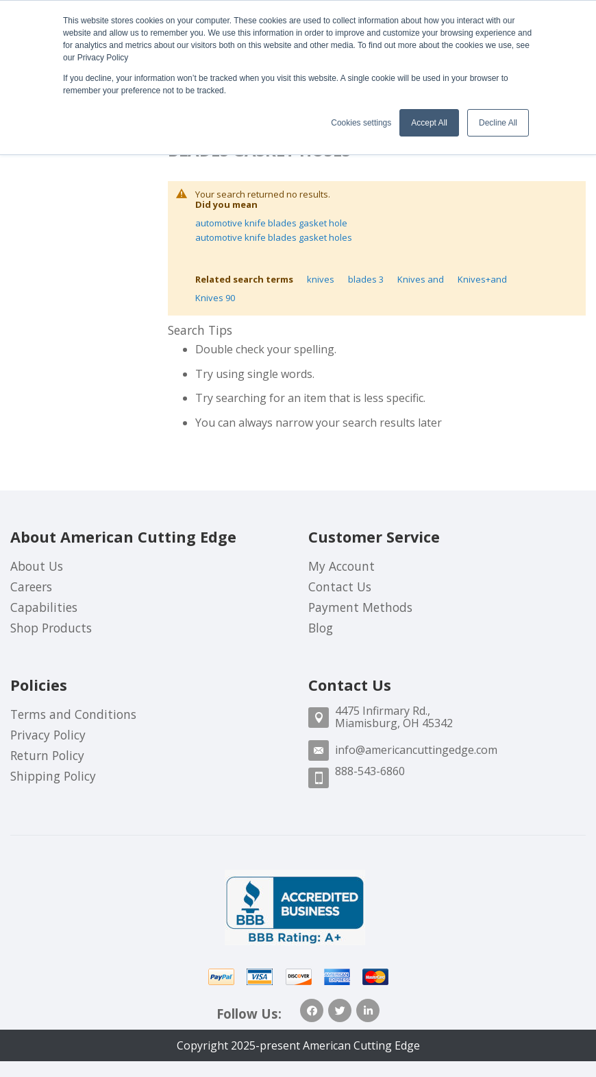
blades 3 (366, 279)
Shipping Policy (53, 776)
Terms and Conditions (73, 714)
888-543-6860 (370, 771)
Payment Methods (360, 607)
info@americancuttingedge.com (416, 749)
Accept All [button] (429, 123)
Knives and (420, 279)
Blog (320, 627)
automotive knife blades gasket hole (271, 223)
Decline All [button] (498, 123)
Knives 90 (215, 298)
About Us (36, 566)
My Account (341, 566)
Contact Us (339, 586)
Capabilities (43, 607)
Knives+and (482, 279)
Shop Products (51, 627)
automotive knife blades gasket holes (273, 237)
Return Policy (47, 755)
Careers (31, 586)
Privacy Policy (48, 734)
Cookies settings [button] (361, 123)
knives (320, 279)
